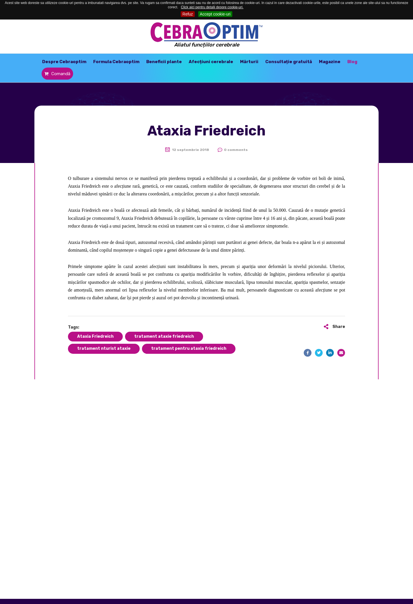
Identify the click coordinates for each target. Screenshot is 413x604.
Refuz (187, 14)
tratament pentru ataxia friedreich (188, 348)
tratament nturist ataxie (103, 348)
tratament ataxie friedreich (164, 336)
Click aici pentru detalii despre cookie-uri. (212, 7)
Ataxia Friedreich (95, 336)
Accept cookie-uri (215, 14)
